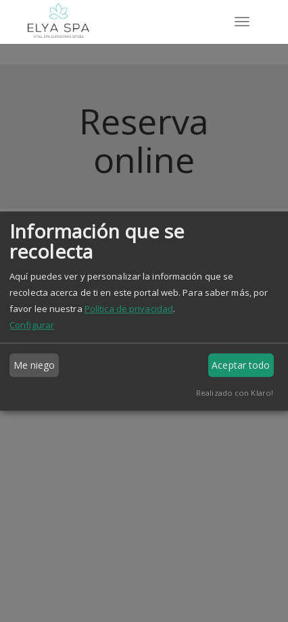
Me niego (34, 365)
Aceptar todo (241, 365)
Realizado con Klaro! (234, 393)
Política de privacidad (129, 309)
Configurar (31, 325)
